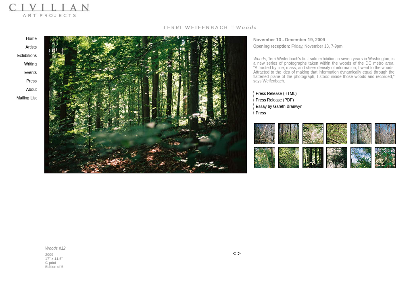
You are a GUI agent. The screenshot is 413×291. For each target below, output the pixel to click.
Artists (31, 47)
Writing (30, 64)
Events (30, 72)
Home (31, 38)
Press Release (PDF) (275, 100)
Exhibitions (27, 55)
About (31, 89)
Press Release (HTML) (276, 93)
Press (31, 81)
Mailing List (27, 98)
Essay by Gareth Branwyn (279, 106)
